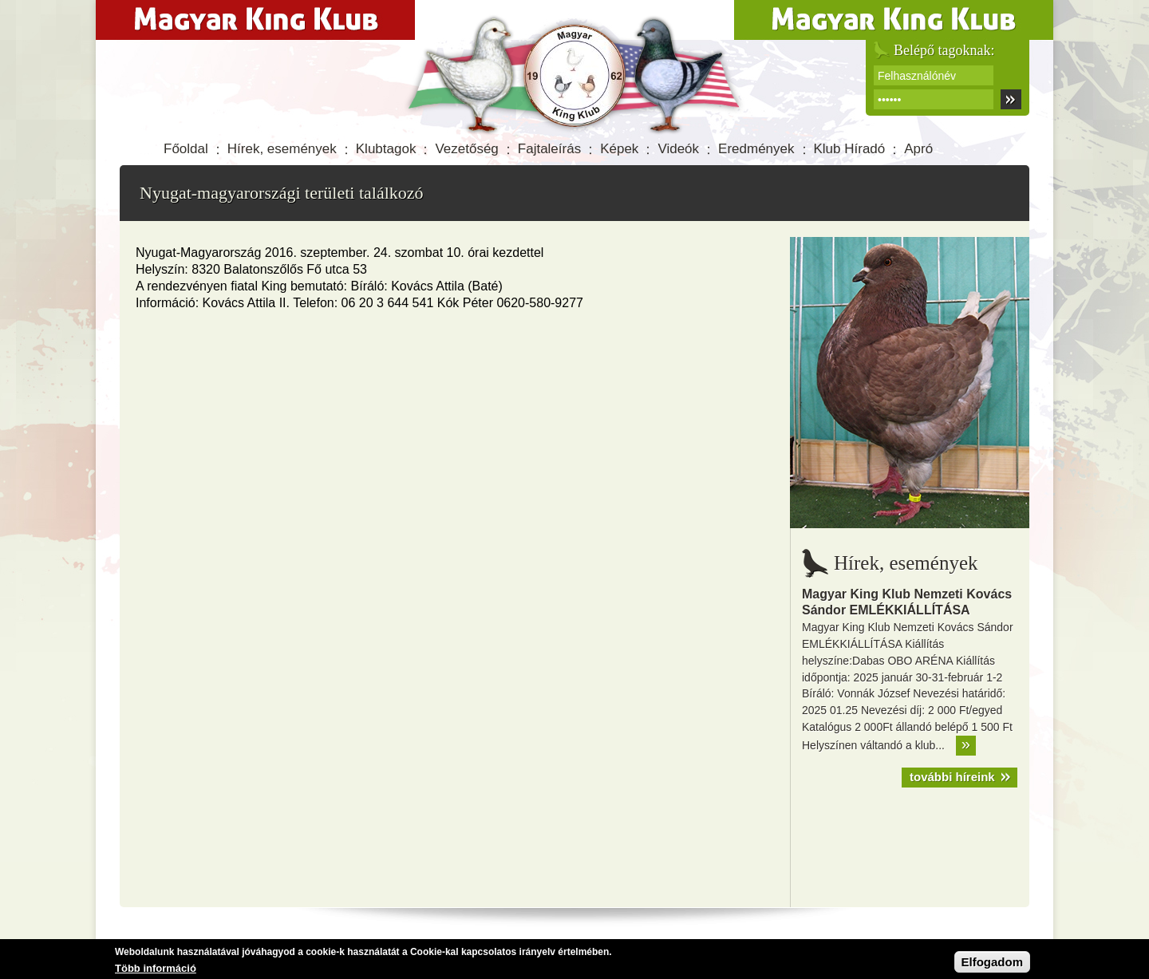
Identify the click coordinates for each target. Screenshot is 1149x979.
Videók (678, 148)
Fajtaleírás (549, 148)
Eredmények (756, 148)
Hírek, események (282, 148)
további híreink (952, 777)
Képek (619, 148)
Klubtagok (386, 148)
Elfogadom (992, 962)
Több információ (155, 969)
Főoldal (186, 148)
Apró (918, 148)
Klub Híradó (850, 148)
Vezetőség (466, 148)
